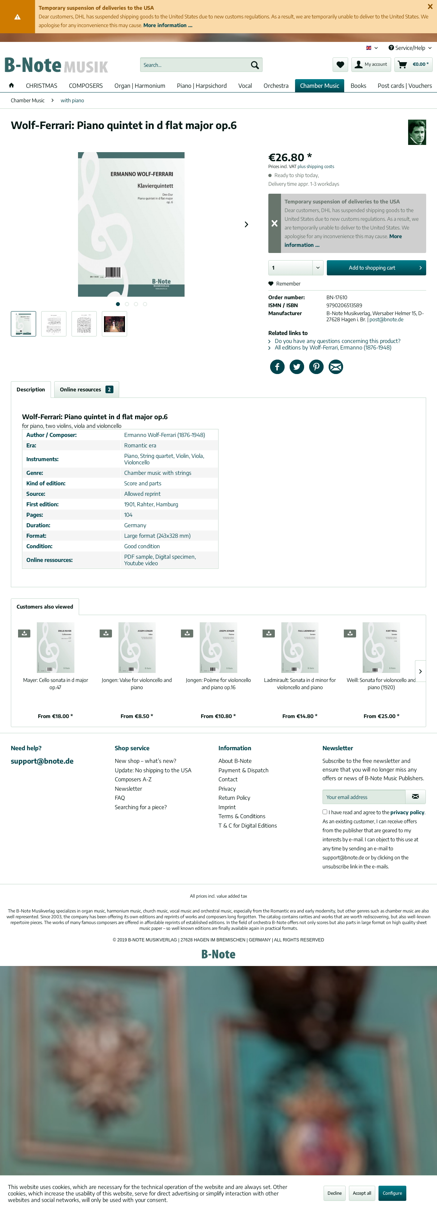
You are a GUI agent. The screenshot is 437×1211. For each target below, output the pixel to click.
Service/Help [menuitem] (408, 47)
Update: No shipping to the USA (153, 770)
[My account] (371, 64)
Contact (228, 779)
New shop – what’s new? (145, 760)
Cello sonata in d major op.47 (55, 683)
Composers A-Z (133, 779)
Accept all (362, 1193)
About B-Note (235, 760)
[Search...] (201, 64)
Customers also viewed (45, 607)
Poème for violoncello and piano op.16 (218, 683)
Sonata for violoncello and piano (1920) (381, 683)
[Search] (255, 64)
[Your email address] (364, 797)
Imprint (227, 807)
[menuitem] (201, 64)
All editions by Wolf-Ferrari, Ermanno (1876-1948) (329, 347)
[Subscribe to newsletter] (415, 797)
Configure (392, 1193)
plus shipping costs (316, 166)
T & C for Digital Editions (247, 825)
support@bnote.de (42, 760)
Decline (335, 1193)
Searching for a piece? (141, 807)
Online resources (86, 389)
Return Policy (234, 797)
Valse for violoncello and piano (137, 683)
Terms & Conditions (241, 816)
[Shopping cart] (413, 64)
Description (31, 389)
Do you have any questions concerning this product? (334, 341)
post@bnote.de (386, 319)
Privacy (227, 788)
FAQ (120, 797)
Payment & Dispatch (243, 770)
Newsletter (128, 788)
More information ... (167, 25)
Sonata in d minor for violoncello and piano (300, 683)
